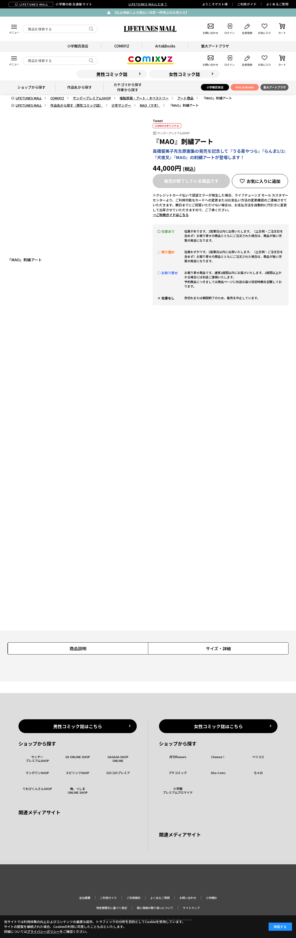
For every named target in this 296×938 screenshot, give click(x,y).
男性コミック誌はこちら (77, 726)
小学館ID (211, 898)
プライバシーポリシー (43, 931)
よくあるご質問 (277, 4)
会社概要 (84, 898)
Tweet (158, 120)
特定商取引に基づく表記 (111, 908)
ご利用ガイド (247, 4)
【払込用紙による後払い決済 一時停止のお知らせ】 (151, 12)
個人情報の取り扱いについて (155, 908)
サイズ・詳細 (218, 648)
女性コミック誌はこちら (218, 726)
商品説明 (78, 648)
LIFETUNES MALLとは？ (148, 4)
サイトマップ (191, 908)
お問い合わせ (187, 898)
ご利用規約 (133, 898)
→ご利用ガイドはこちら (171, 214)
